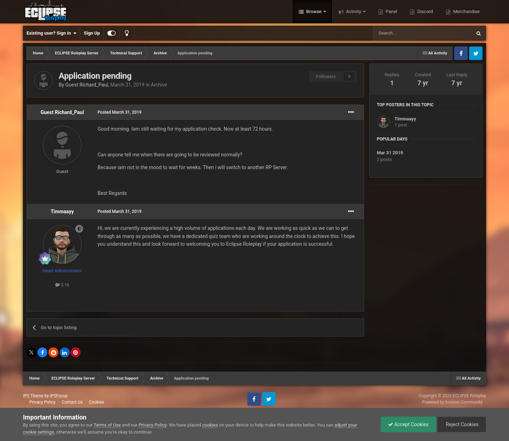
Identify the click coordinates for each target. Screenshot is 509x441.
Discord (424, 11)
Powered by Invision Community (452, 402)
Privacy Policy (42, 402)
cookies (210, 425)
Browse (314, 11)
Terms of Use (107, 425)
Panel (391, 11)
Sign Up (92, 33)
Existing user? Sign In (51, 33)
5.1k (62, 284)
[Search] (405, 33)
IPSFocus (59, 395)
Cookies (96, 402)
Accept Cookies (408, 424)
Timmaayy (62, 211)
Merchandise (466, 11)
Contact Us (72, 402)
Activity (353, 11)
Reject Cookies (462, 424)
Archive (159, 85)
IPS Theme (33, 395)
